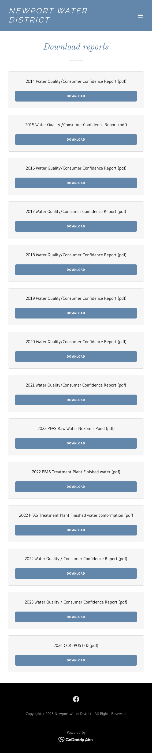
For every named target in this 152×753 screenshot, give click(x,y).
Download (76, 96)
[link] (55, 21)
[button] (140, 15)
